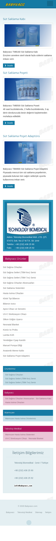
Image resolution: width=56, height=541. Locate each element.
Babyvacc (10, 512)
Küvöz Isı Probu (10, 330)
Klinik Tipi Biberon (11, 298)
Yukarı (28, 522)
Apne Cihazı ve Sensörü (14, 309)
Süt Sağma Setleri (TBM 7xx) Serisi (19, 277)
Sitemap (38, 512)
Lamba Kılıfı (8, 335)
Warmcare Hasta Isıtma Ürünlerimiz (20, 418)
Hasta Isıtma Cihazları (13, 293)
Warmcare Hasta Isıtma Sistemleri (20, 434)
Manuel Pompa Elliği (12, 345)
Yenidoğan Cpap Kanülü (14, 340)
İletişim (48, 512)
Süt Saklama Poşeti (15, 72)
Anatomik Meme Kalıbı (13, 350)
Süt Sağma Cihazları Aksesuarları (18, 283)
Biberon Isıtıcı (9, 304)
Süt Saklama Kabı (14, 19)
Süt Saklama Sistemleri (14, 288)
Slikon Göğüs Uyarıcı (13, 319)
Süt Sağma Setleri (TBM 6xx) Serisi (19, 272)
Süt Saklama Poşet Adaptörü (21, 136)
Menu (50, 3)
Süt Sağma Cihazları (12, 267)
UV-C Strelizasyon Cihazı (14, 314)
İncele (9, 65)
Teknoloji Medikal (24, 512)
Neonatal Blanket (11, 324)
